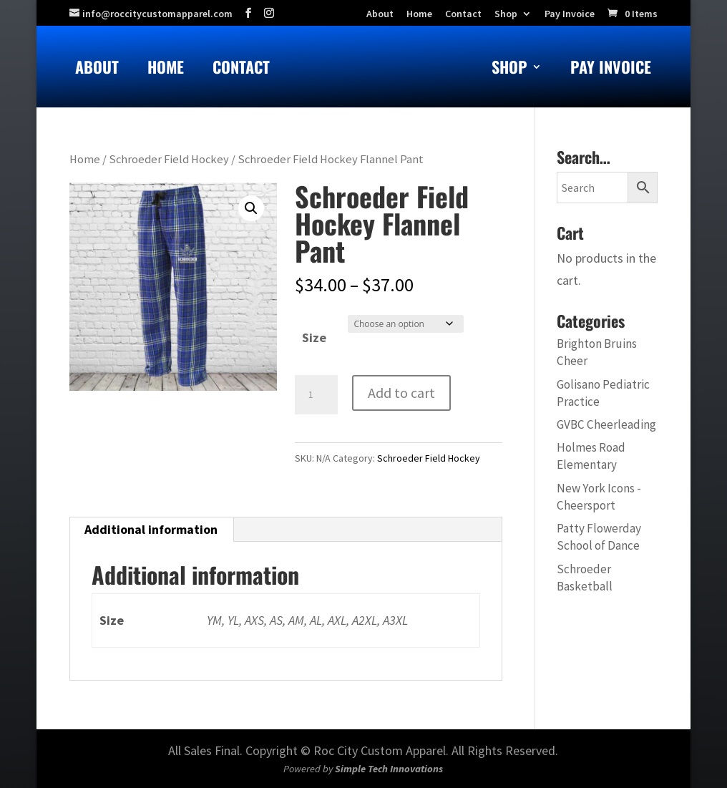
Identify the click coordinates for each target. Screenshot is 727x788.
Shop (505, 14)
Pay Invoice (570, 14)
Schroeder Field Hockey (169, 159)
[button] (251, 208)
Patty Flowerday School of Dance (599, 536)
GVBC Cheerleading (606, 424)
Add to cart (401, 393)
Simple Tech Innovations (389, 768)
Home (165, 70)
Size (314, 337)
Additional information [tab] (151, 529)
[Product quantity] (316, 395)
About (97, 70)
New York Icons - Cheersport (599, 496)
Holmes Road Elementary (591, 455)
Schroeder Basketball (585, 577)
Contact (241, 70)
